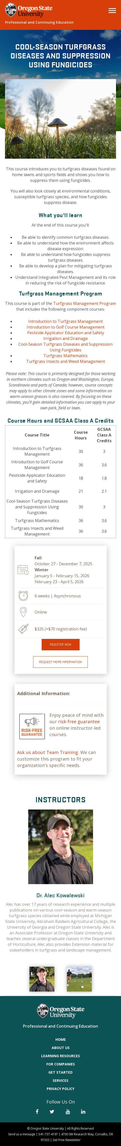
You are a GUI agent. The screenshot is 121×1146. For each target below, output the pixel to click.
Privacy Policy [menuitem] (60, 1088)
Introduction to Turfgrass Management (65, 321)
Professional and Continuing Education (39, 22)
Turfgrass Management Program (84, 303)
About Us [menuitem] (61, 1047)
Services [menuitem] (60, 1080)
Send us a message (21, 1134)
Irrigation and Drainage (65, 338)
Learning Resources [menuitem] (60, 1055)
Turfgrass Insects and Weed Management (65, 361)
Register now (60, 644)
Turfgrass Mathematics (65, 355)
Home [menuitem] (60, 1039)
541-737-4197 (48, 1134)
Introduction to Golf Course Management (66, 327)
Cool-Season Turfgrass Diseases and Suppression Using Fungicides (65, 347)
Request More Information (60, 662)
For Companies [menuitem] (60, 1064)
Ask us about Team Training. (48, 752)
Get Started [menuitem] (60, 1072)
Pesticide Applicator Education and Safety (65, 332)
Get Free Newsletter (67, 1140)
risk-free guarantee (79, 721)
